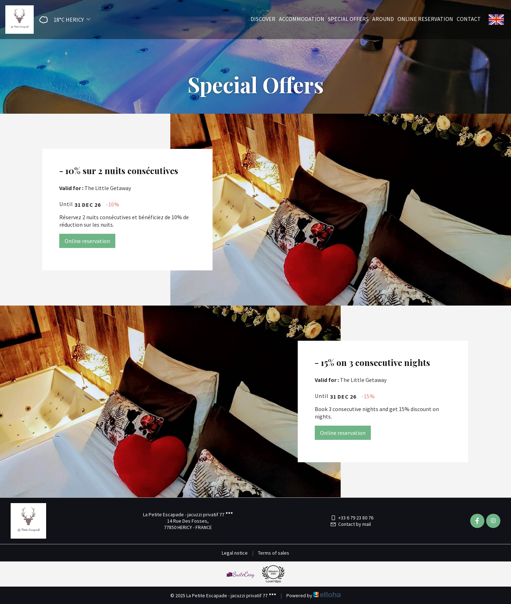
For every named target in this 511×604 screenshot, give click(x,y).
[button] (62, 19)
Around (383, 18)
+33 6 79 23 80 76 (351, 517)
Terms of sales (273, 553)
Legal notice (235, 553)
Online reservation (425, 18)
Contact (469, 18)
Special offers (348, 18)
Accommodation (301, 18)
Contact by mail (350, 524)
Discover (263, 18)
